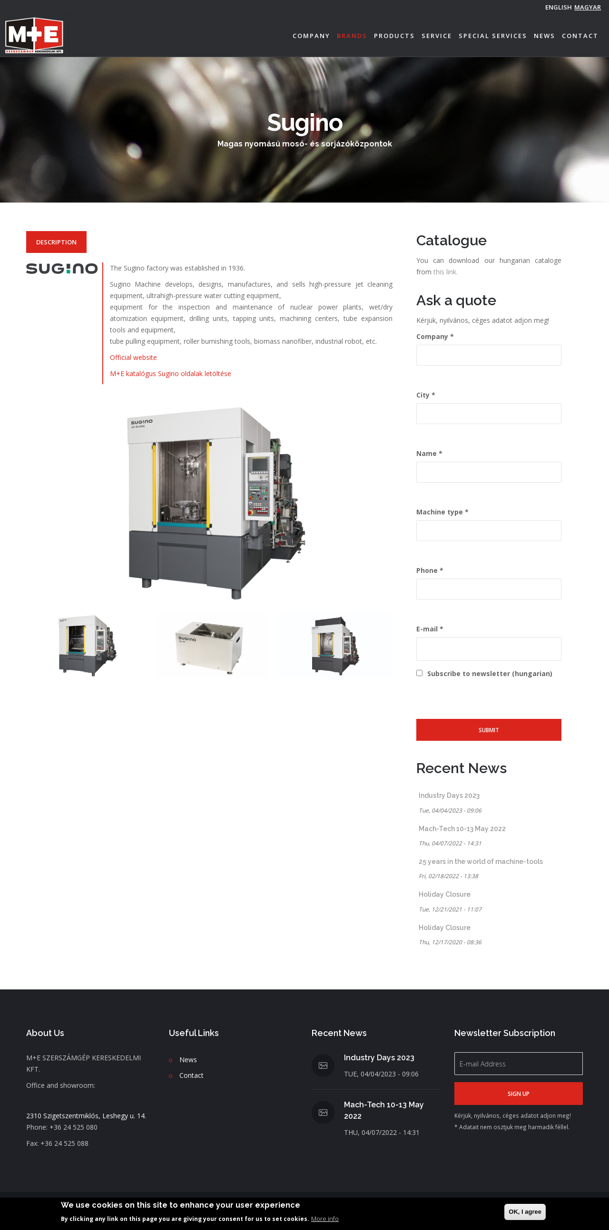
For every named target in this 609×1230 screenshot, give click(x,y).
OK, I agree (525, 1211)
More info (325, 1218)
